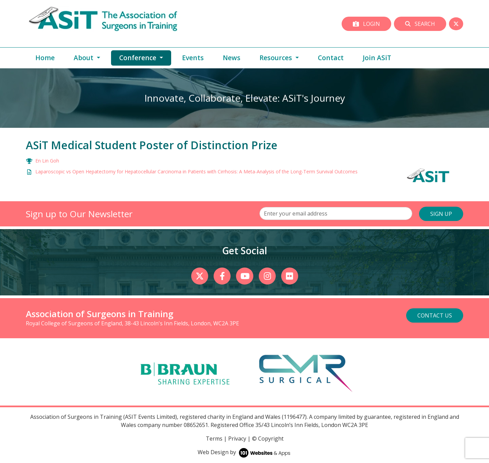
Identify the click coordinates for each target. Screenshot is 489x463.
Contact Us (434, 315)
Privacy (237, 438)
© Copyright (268, 438)
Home (45, 57)
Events (193, 57)
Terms (214, 438)
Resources (276, 57)
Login (366, 24)
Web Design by (245, 452)
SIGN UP (441, 214)
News (231, 57)
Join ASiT (377, 57)
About (84, 57)
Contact (331, 57)
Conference (145, 57)
